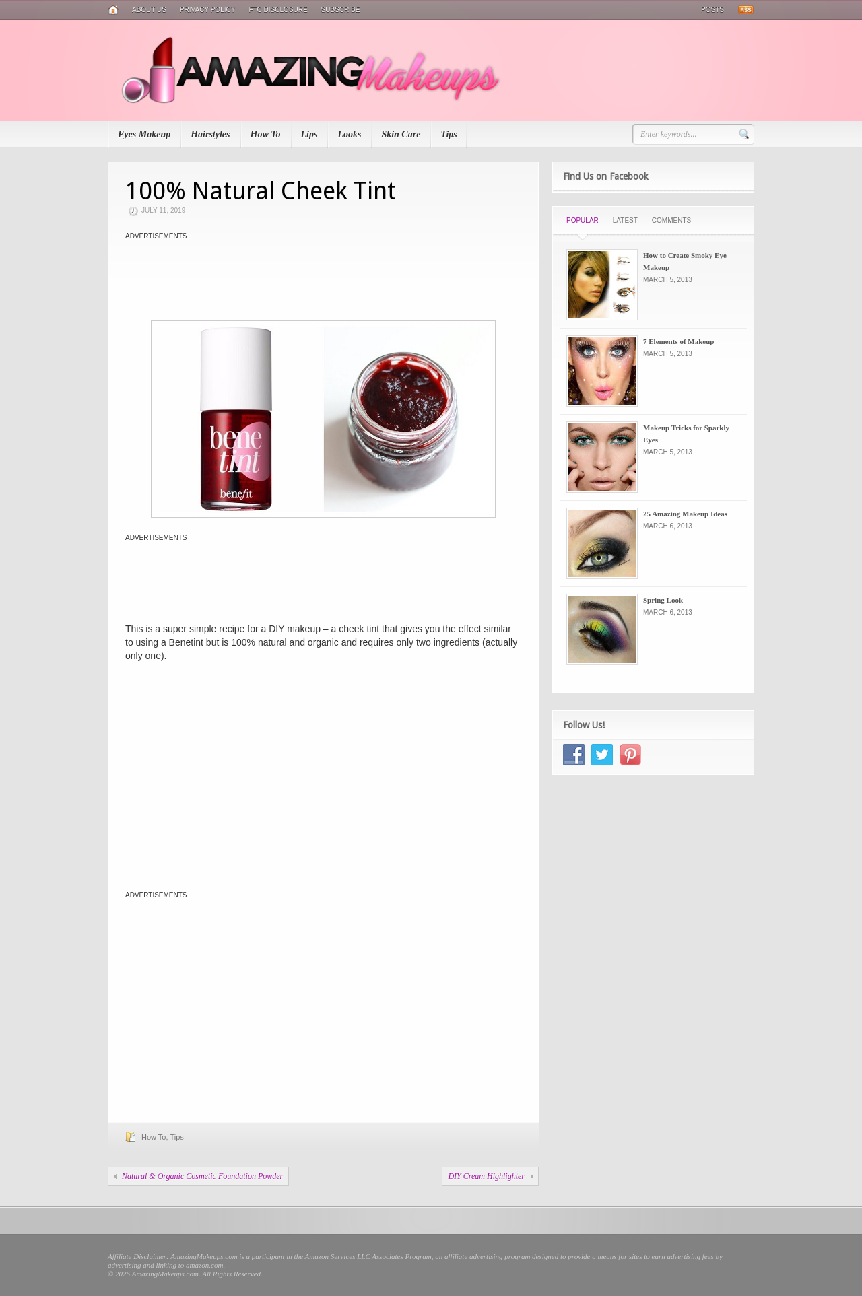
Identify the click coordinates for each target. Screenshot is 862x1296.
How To (266, 134)
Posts (712, 9)
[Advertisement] (323, 273)
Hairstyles (210, 134)
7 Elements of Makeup (678, 341)
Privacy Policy (207, 9)
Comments (671, 220)
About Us (149, 9)
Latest (625, 220)
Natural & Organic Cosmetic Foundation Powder (202, 1176)
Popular (582, 220)
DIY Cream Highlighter (486, 1176)
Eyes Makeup (144, 134)
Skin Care (400, 134)
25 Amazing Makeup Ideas (685, 514)
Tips (448, 134)
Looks (349, 134)
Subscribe (340, 9)
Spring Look (663, 600)
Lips (309, 134)
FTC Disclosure (277, 9)
